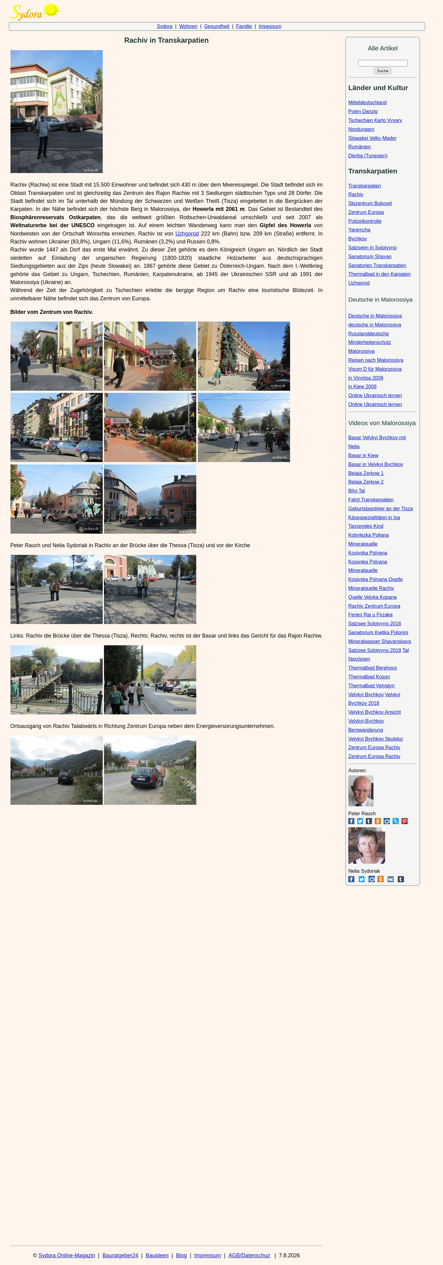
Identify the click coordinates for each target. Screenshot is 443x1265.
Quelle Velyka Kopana (372, 597)
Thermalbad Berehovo (372, 667)
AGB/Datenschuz (249, 1255)
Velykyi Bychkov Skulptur (375, 738)
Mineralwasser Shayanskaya (379, 641)
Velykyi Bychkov (366, 694)
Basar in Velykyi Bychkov (375, 464)
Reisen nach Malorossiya (375, 360)
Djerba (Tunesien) (367, 155)
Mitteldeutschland (367, 102)
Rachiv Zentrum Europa (374, 606)
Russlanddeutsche (368, 333)
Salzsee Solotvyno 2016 (374, 623)
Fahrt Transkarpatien (371, 499)
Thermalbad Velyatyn (371, 685)
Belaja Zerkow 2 (366, 481)
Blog (181, 1255)
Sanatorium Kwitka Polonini (378, 632)
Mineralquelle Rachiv (371, 588)
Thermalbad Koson (369, 676)
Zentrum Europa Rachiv (374, 747)
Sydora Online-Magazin (66, 1255)
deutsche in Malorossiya (374, 324)
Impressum (207, 1255)
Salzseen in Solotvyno (372, 247)
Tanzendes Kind (365, 526)
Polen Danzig (362, 111)
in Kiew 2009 (362, 386)
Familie (244, 26)
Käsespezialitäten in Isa (374, 517)
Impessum (270, 26)
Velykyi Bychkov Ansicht (374, 712)
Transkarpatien (364, 185)
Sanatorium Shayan (370, 256)
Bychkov (357, 238)
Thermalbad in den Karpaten (379, 274)
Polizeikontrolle (364, 221)
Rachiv (355, 194)
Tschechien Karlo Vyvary (375, 120)
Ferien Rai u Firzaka (370, 614)
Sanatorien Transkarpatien (377, 265)
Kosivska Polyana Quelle (375, 579)
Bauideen (157, 1255)
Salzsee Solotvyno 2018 (374, 650)
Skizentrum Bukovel (370, 203)
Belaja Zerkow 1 (366, 473)
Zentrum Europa (366, 212)
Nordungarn (361, 129)
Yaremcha (359, 229)
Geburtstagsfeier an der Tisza (380, 508)
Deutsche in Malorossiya (375, 315)
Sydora (165, 26)
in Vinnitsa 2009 (365, 378)
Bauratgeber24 (120, 1255)
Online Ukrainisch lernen (375, 395)
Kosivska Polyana (367, 552)
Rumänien (359, 146)
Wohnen (188, 26)
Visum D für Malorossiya (374, 369)
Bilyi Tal (356, 490)
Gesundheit (216, 26)
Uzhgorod (187, 234)
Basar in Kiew (363, 455)
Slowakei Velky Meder (372, 138)
